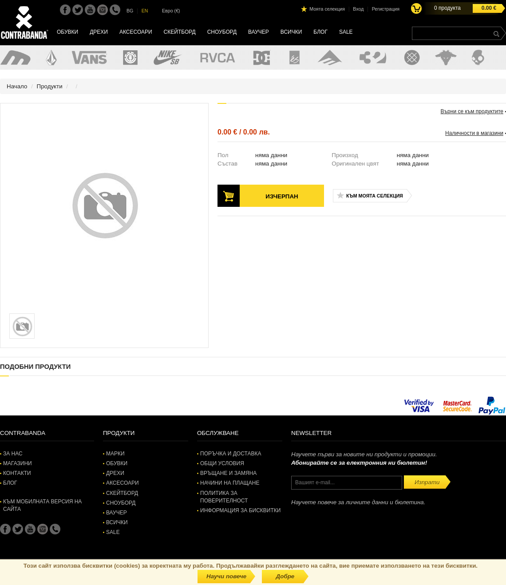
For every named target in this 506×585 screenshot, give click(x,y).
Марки (115, 454)
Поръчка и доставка (230, 454)
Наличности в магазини (474, 133)
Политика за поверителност (224, 497)
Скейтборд (180, 32)
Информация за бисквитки (240, 510)
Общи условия (222, 463)
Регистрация (385, 9)
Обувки (67, 32)
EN (145, 10)
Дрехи (99, 32)
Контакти (17, 473)
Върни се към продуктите (472, 111)
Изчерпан (281, 196)
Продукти (50, 86)
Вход (358, 9)
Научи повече (226, 576)
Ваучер (258, 32)
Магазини (17, 463)
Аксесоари (135, 32)
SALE (346, 32)
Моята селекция (327, 9)
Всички (291, 32)
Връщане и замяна (228, 473)
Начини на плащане (229, 483)
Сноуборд (222, 32)
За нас (13, 454)
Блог (320, 32)
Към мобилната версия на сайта (42, 505)
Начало (17, 86)
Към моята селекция (374, 195)
